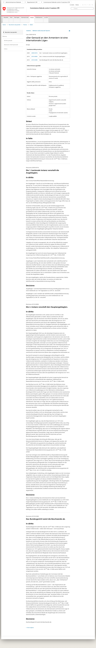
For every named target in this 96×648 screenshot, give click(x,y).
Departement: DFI (31, 2)
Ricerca (25, 24)
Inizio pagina (30, 627)
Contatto (72, 5)
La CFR (46, 17)
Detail (31, 24)
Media (77, 5)
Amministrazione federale (12, 2)
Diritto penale (8, 40)
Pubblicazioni (39, 17)
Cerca (5, 49)
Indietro (28, 30)
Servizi (32, 17)
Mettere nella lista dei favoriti (41, 30)
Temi (11, 17)
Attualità (6, 17)
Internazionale (24, 17)
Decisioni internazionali (11, 44)
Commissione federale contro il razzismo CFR (55, 2)
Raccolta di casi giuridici (14, 24)
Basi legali (16, 17)
